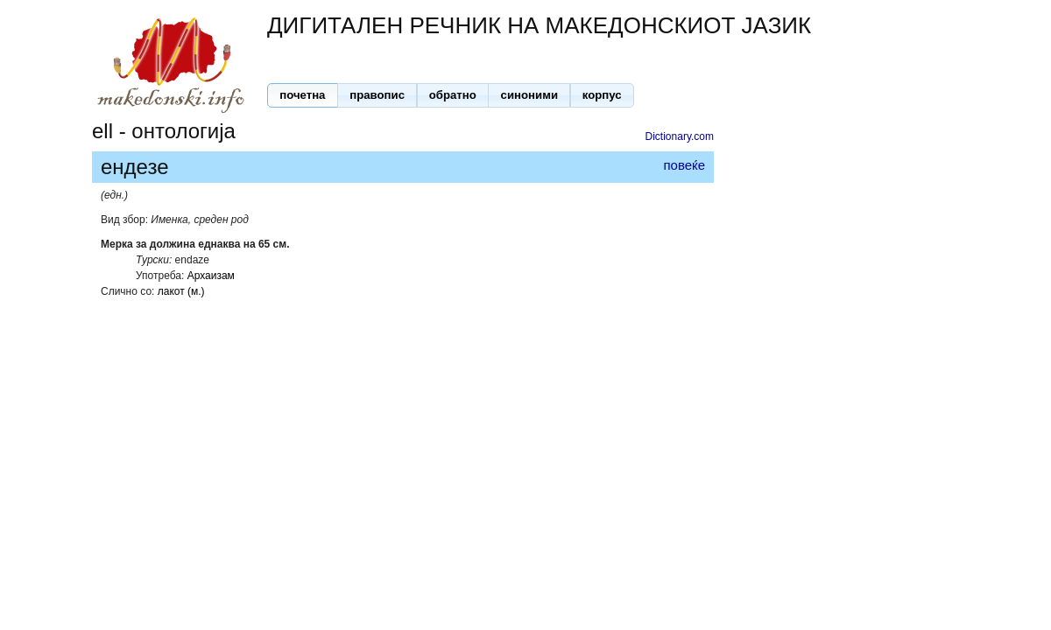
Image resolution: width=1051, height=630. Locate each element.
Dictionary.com (679, 136)
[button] (302, 95)
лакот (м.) (181, 291)
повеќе (684, 165)
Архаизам (211, 276)
